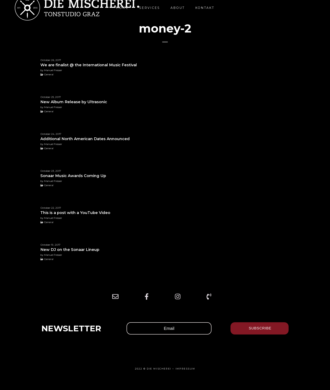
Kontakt (204, 8)
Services (149, 8)
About (177, 8)
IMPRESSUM (185, 368)
